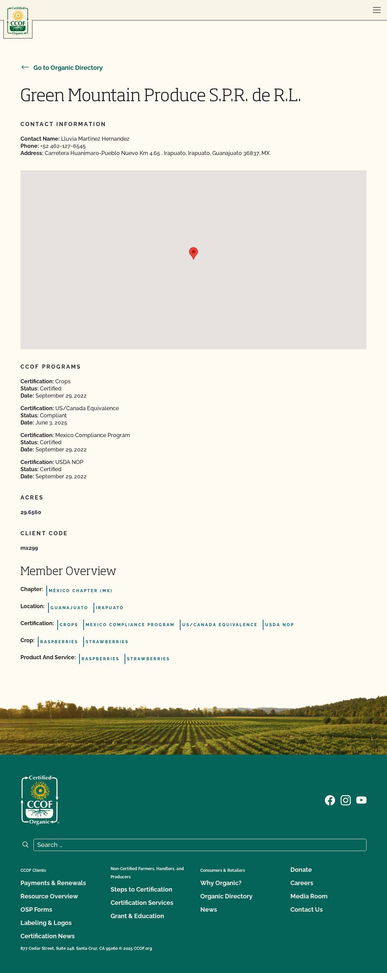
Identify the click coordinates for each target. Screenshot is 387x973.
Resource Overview (49, 896)
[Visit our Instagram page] (346, 800)
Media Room (309, 896)
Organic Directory (226, 896)
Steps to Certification (141, 889)
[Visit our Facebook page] (330, 800)
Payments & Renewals (53, 882)
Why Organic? (221, 882)
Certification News (47, 936)
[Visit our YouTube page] (361, 800)
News (208, 909)
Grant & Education (137, 916)
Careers (301, 882)
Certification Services (142, 902)
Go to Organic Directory (61, 67)
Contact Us (306, 909)
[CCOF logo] (17, 20)
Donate (301, 869)
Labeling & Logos (46, 922)
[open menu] (377, 10)
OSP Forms (36, 909)
